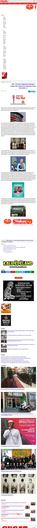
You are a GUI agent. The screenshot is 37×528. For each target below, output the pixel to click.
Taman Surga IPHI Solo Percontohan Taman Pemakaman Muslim (13, 389)
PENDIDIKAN (20, 3)
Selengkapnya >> (4, 504)
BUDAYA (2, 3)
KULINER (31, 3)
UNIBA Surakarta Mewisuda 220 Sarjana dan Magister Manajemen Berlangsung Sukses (15, 361)
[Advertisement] (18, 521)
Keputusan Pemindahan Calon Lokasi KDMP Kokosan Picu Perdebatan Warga (13, 357)
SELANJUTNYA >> (18, 278)
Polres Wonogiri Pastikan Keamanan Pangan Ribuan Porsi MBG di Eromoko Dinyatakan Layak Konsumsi (4, 64)
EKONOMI (9, 3)
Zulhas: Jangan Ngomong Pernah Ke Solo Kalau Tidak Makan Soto (14, 247)
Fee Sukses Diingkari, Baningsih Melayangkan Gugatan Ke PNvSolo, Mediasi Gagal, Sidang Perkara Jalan (4, 37)
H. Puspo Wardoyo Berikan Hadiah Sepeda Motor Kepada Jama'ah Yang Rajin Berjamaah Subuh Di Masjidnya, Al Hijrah (17, 415)
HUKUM (5, 3)
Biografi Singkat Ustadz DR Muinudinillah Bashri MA (10, 446)
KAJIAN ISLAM (14, 3)
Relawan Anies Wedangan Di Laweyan (9, 249)
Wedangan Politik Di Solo (7, 250)
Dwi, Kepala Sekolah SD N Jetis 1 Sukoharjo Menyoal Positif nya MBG (12, 360)
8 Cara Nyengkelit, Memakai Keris (7, 495)
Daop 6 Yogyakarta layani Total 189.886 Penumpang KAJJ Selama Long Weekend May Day (15, 363)
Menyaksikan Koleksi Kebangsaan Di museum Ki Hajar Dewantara (17, 349)
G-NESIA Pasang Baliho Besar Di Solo (9, 246)
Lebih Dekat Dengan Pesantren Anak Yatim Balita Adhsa (11, 471)
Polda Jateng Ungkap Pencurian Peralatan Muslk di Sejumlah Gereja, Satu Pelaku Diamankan (4, 23)
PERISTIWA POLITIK (26, 3)
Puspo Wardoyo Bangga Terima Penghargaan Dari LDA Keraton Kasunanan (19, 335)
